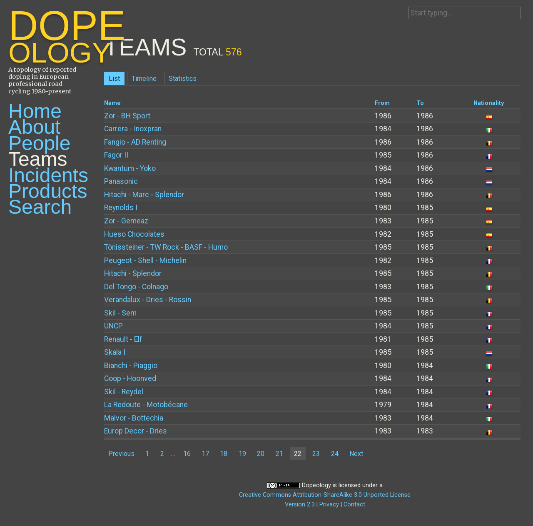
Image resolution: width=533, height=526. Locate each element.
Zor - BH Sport (127, 116)
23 (316, 454)
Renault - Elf (123, 339)
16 (187, 454)
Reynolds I (120, 207)
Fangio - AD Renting (135, 142)
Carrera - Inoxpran (133, 129)
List (114, 79)
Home (35, 111)
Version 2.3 (300, 504)
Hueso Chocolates (134, 234)
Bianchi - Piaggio (130, 365)
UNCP (113, 326)
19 (242, 454)
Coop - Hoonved (130, 378)
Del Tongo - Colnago (136, 287)
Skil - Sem (120, 313)
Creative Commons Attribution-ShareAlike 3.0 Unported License (325, 494)
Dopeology (316, 485)
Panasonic (121, 181)
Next (356, 454)
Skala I (114, 352)
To (420, 103)
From (382, 103)
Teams (37, 159)
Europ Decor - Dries (135, 431)
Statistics (183, 79)
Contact (354, 504)
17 (205, 454)
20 (260, 454)
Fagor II (116, 155)
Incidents (48, 175)
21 (279, 454)
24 (335, 454)
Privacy (329, 504)
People (39, 143)
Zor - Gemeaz (126, 221)
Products (47, 191)
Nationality (488, 103)
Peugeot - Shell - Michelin (145, 260)
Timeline (144, 79)
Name (112, 103)
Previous (121, 454)
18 (223, 454)
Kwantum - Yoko (130, 168)
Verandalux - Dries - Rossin (147, 300)
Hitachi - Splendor (133, 273)
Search (40, 207)
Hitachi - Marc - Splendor (144, 194)
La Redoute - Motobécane (146, 405)
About (34, 127)
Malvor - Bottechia (133, 418)
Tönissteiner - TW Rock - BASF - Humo (166, 247)
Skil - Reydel (123, 392)
